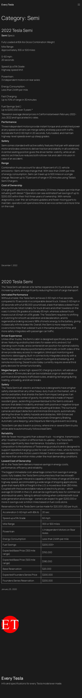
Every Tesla (7, 4)
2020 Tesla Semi (17, 281)
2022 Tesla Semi (17, 30)
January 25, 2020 (9, 589)
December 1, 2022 (9, 265)
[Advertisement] (41, 654)
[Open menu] (79, 4)
